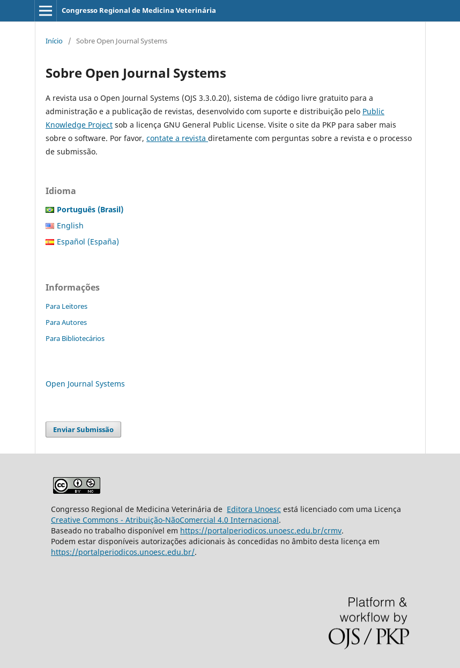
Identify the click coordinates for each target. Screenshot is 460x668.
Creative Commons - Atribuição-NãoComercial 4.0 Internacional (165, 520)
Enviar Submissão (83, 429)
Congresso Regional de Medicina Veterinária (139, 10)
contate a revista (177, 138)
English (70, 225)
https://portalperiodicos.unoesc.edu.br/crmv (261, 530)
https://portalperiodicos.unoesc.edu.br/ (123, 552)
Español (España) (88, 241)
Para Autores (66, 322)
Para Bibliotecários (75, 338)
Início (54, 41)
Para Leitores (66, 306)
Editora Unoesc (254, 509)
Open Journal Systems (85, 383)
